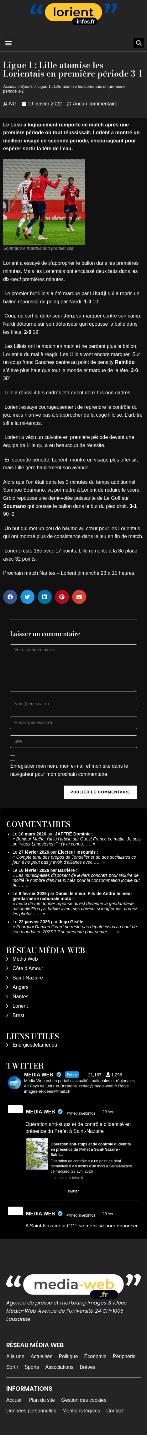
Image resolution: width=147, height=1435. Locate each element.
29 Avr (108, 1112)
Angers (21, 987)
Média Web (25, 959)
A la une (15, 1356)
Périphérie (124, 1356)
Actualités (41, 1356)
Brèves (87, 1367)
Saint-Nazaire (28, 977)
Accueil (9, 86)
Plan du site (42, 1400)
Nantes (21, 996)
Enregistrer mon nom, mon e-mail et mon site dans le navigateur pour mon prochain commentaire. (69, 770)
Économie (95, 1356)
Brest (18, 1015)
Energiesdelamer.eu (35, 1045)
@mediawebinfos (80, 1113)
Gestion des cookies (83, 1400)
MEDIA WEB (40, 1111)
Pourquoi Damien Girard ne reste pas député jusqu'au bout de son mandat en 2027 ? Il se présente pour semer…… (75, 929)
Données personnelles (31, 1410)
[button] (8, 43)
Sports (27, 86)
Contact (114, 1410)
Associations (59, 1367)
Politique (68, 1356)
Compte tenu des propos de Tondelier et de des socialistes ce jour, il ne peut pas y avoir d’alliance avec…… (74, 860)
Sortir (12, 1367)
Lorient (20, 1006)
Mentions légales (81, 1410)
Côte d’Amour (28, 968)
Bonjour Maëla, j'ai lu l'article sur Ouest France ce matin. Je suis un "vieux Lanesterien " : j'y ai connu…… (76, 841)
